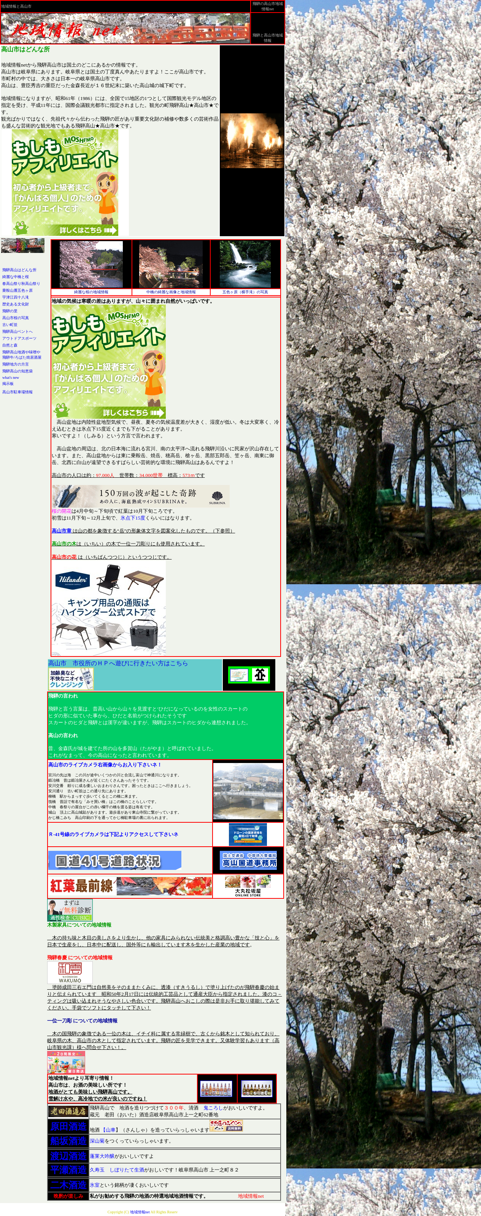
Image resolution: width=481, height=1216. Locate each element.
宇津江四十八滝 (15, 297)
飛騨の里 (9, 311)
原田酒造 (68, 1127)
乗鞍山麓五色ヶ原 (17, 290)
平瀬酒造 (68, 1170)
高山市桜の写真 (15, 318)
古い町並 (9, 325)
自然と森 (9, 345)
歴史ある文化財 (15, 304)
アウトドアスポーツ (19, 338)
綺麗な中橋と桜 (15, 277)
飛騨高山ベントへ (17, 331)
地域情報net (139, 1212)
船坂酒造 (68, 1141)
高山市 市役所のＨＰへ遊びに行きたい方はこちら (118, 663)
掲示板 (8, 383)
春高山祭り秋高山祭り (21, 283)
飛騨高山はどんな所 (19, 270)
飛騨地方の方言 (15, 364)
